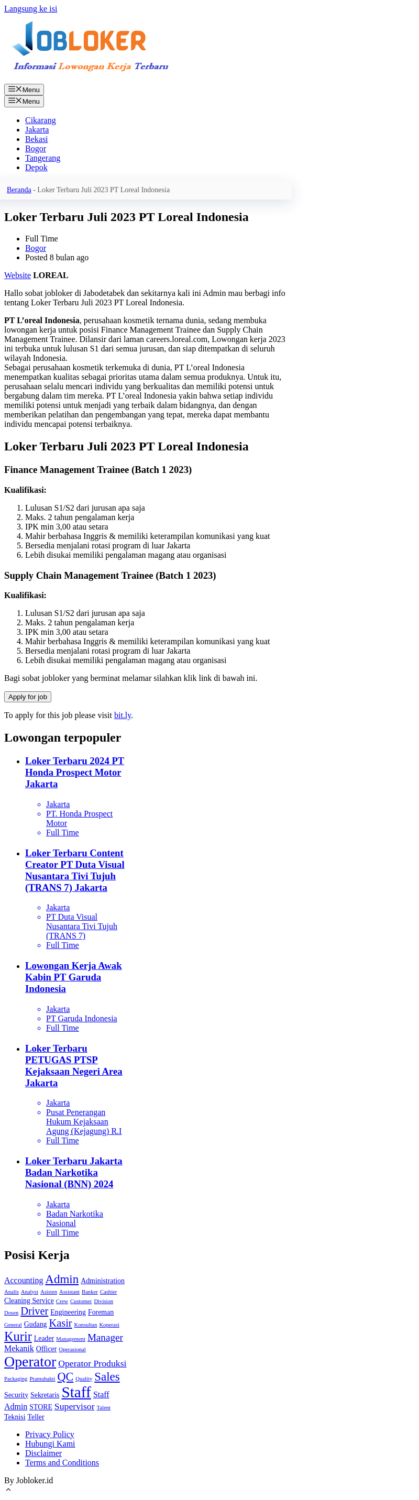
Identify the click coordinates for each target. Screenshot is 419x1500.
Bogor (35, 148)
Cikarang (40, 120)
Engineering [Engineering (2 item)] (68, 1312)
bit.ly (122, 715)
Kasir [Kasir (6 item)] (60, 1323)
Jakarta (37, 129)
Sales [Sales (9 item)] (107, 1376)
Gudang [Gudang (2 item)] (35, 1324)
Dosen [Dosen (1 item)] (11, 1313)
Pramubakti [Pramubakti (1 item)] (42, 1379)
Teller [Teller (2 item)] (36, 1417)
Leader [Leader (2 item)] (44, 1338)
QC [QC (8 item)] (66, 1376)
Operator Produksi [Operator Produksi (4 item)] (92, 1363)
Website (17, 275)
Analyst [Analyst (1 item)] (29, 1292)
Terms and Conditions (62, 1462)
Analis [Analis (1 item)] (11, 1292)
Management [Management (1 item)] (70, 1339)
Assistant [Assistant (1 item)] (69, 1292)
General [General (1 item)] (13, 1325)
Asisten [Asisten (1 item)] (48, 1292)
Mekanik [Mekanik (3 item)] (19, 1348)
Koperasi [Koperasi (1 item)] (109, 1325)
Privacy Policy (49, 1434)
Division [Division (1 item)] (103, 1301)
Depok (36, 167)
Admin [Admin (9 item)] (62, 1279)
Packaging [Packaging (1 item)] (15, 1379)
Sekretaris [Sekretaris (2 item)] (44, 1395)
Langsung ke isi (30, 8)
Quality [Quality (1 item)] (83, 1379)
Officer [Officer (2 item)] (46, 1349)
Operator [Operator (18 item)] (30, 1361)
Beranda (19, 190)
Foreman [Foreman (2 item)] (101, 1312)
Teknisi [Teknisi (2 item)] (15, 1417)
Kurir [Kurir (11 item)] (18, 1336)
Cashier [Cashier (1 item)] (108, 1292)
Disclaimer (43, 1453)
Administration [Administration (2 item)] (103, 1281)
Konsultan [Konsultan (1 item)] (85, 1325)
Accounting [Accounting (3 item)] (23, 1280)
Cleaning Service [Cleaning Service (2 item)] (29, 1301)
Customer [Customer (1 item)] (81, 1301)
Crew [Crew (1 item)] (62, 1301)
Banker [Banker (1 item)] (90, 1292)
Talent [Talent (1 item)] (104, 1407)
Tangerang (42, 157)
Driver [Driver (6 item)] (34, 1311)
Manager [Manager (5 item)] (105, 1337)
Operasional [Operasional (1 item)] (72, 1349)
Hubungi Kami (50, 1443)
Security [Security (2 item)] (16, 1395)
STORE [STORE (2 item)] (40, 1407)
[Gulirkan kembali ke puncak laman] (8, 1490)
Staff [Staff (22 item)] (76, 1392)
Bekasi (36, 139)
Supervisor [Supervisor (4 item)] (74, 1406)
